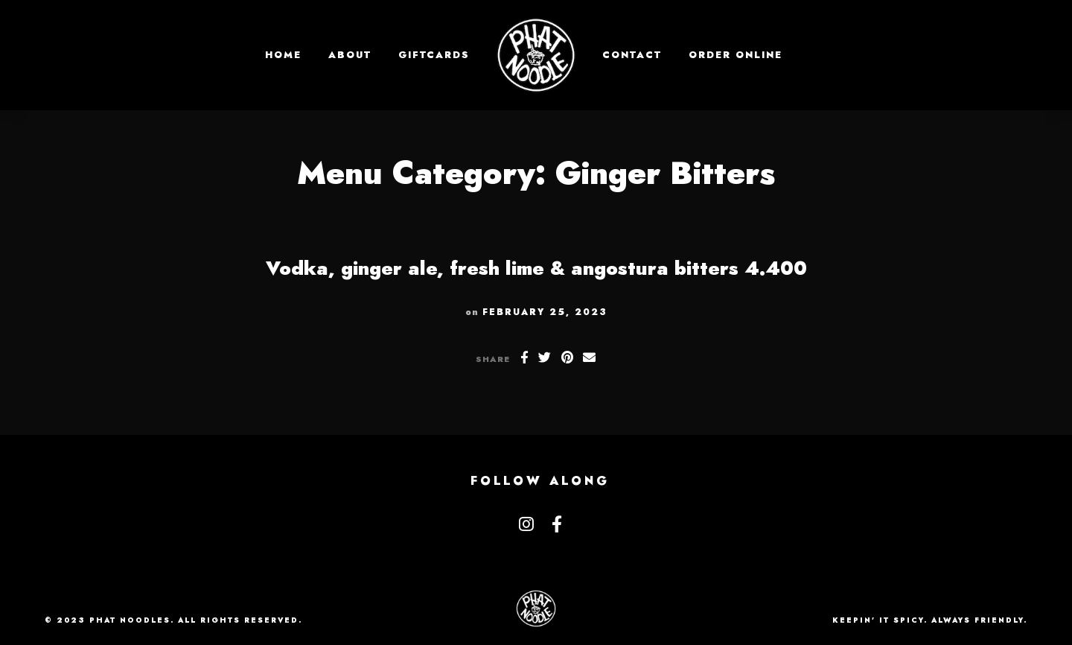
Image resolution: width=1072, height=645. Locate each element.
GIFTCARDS (434, 55)
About (349, 55)
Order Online (735, 55)
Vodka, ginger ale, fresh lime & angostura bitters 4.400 (536, 268)
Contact (632, 55)
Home (283, 55)
